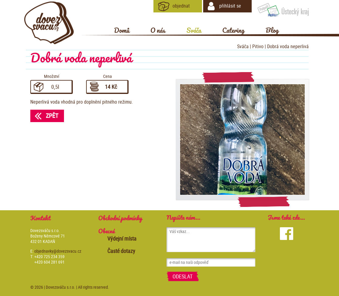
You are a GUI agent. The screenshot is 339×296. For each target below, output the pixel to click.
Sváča (243, 46)
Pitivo (257, 46)
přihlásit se (224, 6)
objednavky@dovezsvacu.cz (57, 251)
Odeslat (183, 276)
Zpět (44, 116)
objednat (174, 6)
